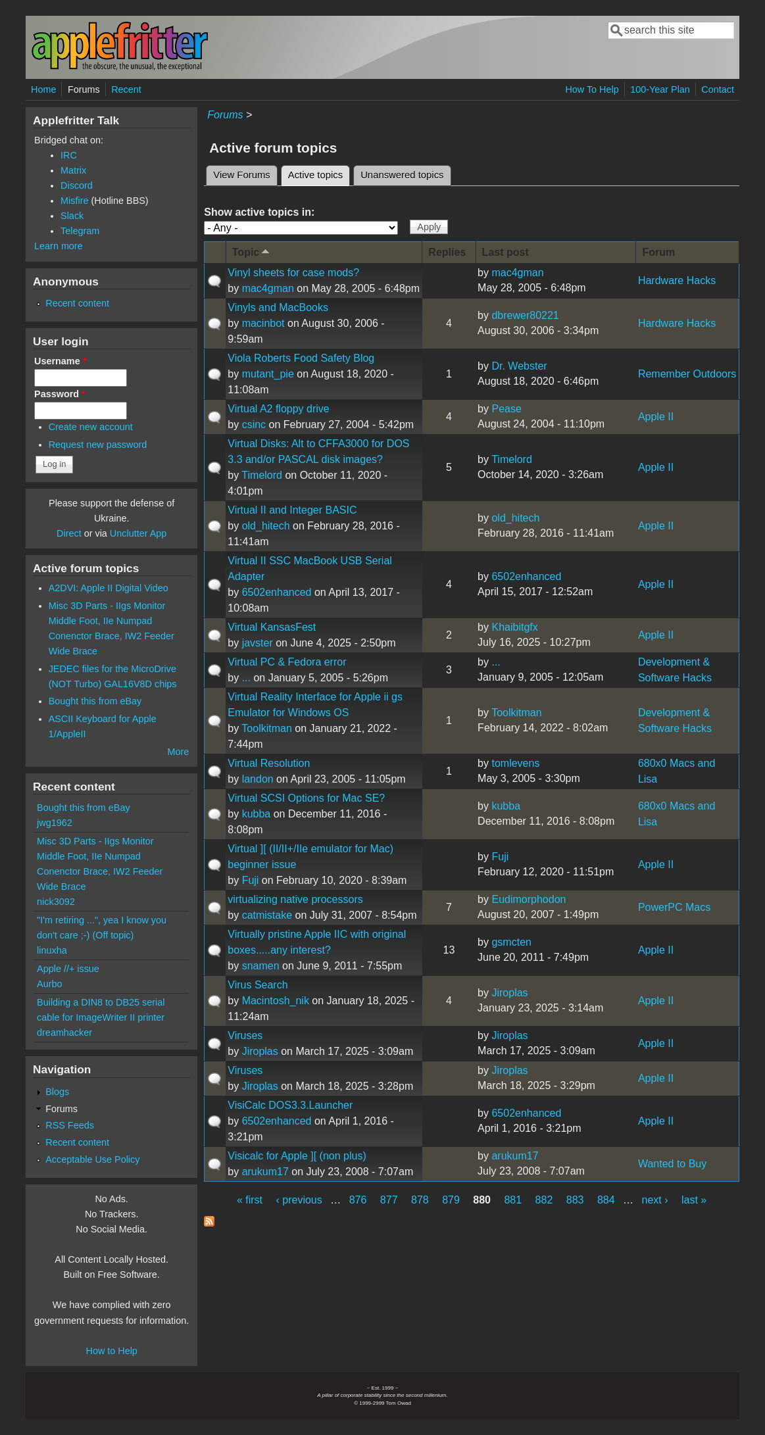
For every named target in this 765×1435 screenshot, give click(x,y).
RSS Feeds (69, 1125)
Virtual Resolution (269, 763)
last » (693, 1199)
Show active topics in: (259, 212)
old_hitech (266, 525)
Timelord (261, 475)
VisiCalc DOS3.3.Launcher (290, 1105)
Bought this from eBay (95, 701)
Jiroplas (509, 992)
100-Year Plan (660, 89)
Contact (717, 89)
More (178, 751)
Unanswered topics (401, 175)
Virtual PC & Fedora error (287, 662)
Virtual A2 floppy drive (278, 408)
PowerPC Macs (674, 907)
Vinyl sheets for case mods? (293, 272)
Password (60, 394)
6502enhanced (277, 592)
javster (257, 642)
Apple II (656, 416)
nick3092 (56, 901)
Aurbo (49, 984)
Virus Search (257, 984)
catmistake (267, 915)
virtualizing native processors (295, 899)
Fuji (250, 880)
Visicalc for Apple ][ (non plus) (297, 1155)
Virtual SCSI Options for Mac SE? (306, 798)
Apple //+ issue (68, 968)
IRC (69, 155)
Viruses (245, 1035)
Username (60, 361)
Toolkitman (266, 728)
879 (451, 1199)
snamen (261, 965)
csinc (254, 424)
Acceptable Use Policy (92, 1159)
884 (606, 1199)
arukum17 (265, 1171)
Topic (252, 251)
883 (575, 1199)
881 (513, 1199)
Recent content (77, 303)
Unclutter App (138, 533)
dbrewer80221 (524, 315)
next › (655, 1199)
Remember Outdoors (687, 373)
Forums (84, 89)
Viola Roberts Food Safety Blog (301, 358)
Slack (72, 215)
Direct (69, 533)
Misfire (74, 200)
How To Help (591, 89)
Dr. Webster (519, 366)
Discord (77, 185)
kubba (256, 813)
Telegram (80, 231)
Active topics (319, 173)
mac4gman (268, 288)
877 (389, 1199)
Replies (447, 252)
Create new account (91, 427)
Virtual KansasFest (272, 627)
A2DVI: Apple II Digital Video (108, 588)
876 (358, 1199)
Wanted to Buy (672, 1163)
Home (43, 89)
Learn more (58, 246)
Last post (505, 252)
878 (420, 1199)
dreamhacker (64, 1032)
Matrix (73, 170)
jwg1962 (54, 822)
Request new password (98, 444)
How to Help (111, 1351)
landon (258, 779)
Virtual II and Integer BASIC (292, 510)
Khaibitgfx (514, 627)
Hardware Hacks (677, 280)
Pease (506, 408)
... (246, 677)
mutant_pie (268, 373)
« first (249, 1199)
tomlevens (515, 763)
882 (544, 1199)
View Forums (241, 175)
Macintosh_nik (275, 1000)
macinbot (263, 323)
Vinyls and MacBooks (278, 307)
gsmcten (511, 942)
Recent (126, 89)
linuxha (52, 950)
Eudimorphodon (528, 899)
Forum (658, 252)
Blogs (57, 1091)
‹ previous (299, 1199)
